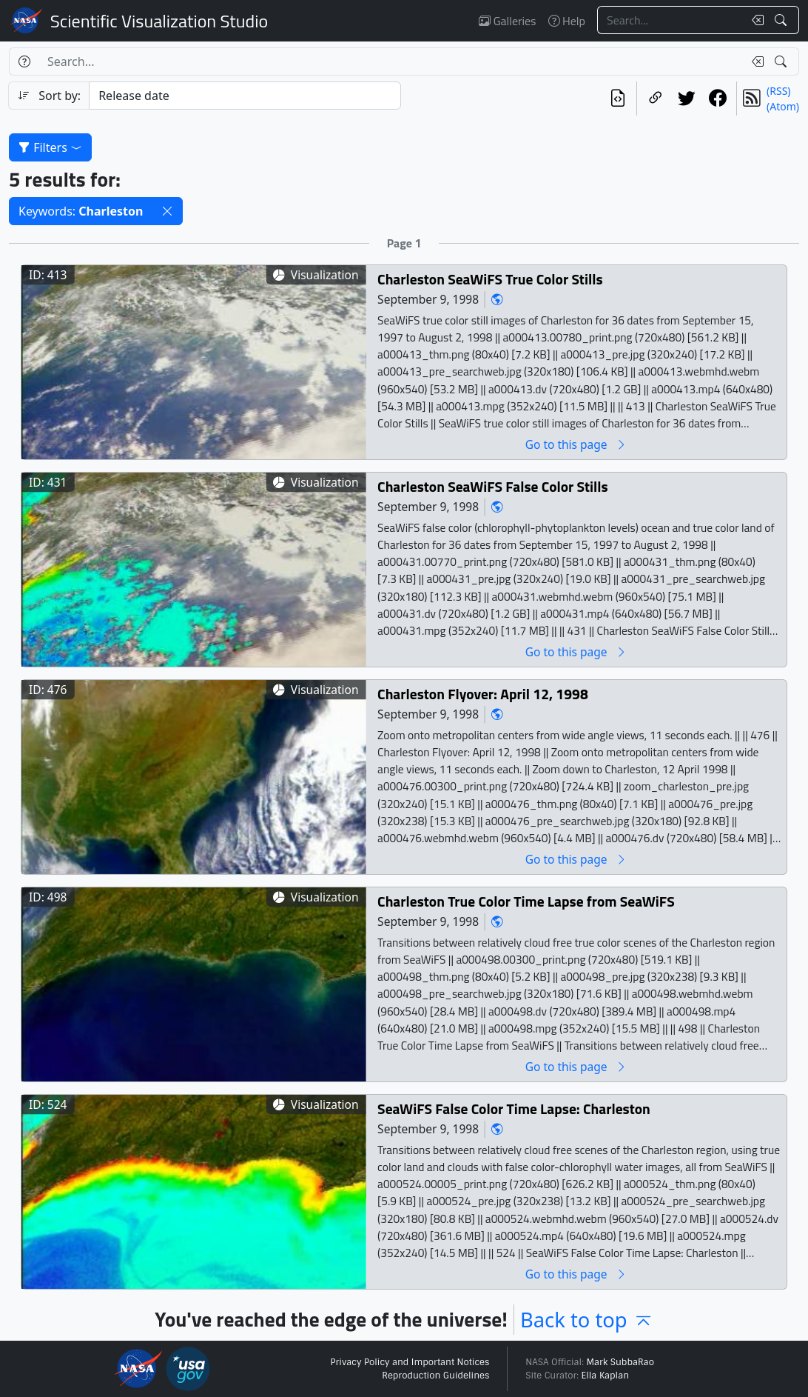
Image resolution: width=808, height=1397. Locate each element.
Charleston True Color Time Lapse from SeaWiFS (526, 901)
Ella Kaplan (606, 1375)
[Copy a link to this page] (655, 98)
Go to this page (576, 445)
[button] (167, 211)
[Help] (24, 61)
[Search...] (670, 20)
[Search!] (782, 20)
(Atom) (783, 106)
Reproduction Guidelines (435, 1375)
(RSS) (778, 91)
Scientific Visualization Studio (159, 20)
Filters (50, 147)
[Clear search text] (755, 20)
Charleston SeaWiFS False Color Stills (492, 487)
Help (566, 21)
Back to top (586, 1319)
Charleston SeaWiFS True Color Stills (489, 279)
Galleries (507, 21)
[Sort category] (245, 95)
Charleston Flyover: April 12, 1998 (482, 694)
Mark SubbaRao (620, 1362)
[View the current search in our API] (617, 98)
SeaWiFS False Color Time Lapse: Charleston (513, 1109)
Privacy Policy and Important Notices (409, 1362)
